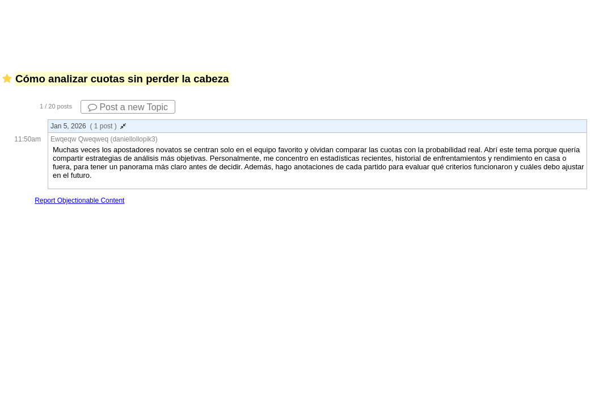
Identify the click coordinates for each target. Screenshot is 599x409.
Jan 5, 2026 (88, 126)
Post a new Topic (128, 107)
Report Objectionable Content (79, 200)
